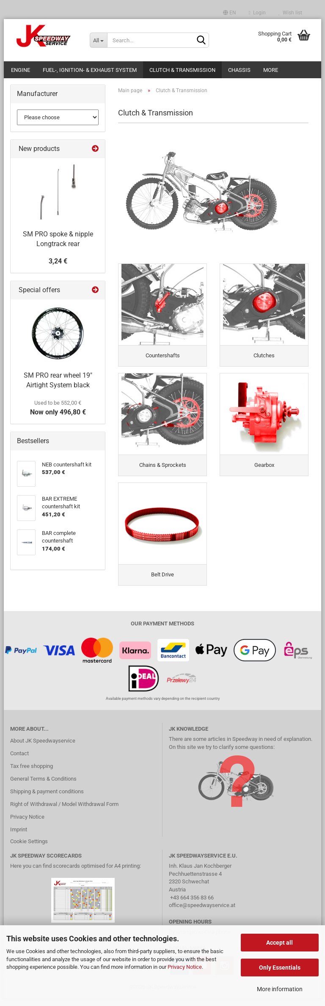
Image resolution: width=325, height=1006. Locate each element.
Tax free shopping (31, 774)
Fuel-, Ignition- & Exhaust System (90, 70)
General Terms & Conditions (43, 787)
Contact (19, 761)
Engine (20, 70)
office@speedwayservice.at (202, 913)
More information (280, 989)
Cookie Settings (29, 849)
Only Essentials (279, 967)
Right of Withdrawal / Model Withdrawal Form (64, 812)
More (270, 70)
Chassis (239, 70)
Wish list (290, 13)
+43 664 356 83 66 (192, 905)
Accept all (279, 942)
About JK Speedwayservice (42, 749)
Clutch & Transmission (182, 70)
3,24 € (58, 261)
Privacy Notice (185, 967)
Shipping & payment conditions (47, 799)
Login (257, 13)
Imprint (18, 837)
